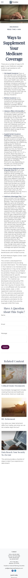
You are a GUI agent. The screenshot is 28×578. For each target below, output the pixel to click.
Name (3, 315)
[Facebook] (13, 571)
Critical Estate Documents (13, 385)
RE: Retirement (8, 419)
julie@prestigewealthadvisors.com (14, 568)
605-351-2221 (16, 557)
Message (4, 333)
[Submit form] (5, 347)
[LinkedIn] (15, 571)
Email (3, 324)
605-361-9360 (15, 554)
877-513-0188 (16, 556)
